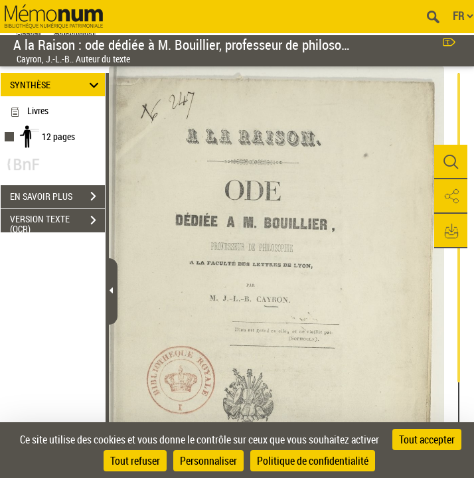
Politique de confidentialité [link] (312, 460)
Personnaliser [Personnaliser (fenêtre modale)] (208, 460)
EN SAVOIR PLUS (57, 196)
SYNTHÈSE (56, 84)
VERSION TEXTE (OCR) (57, 221)
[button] (450, 162)
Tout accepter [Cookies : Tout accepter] (427, 439)
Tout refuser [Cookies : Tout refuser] (135, 460)
